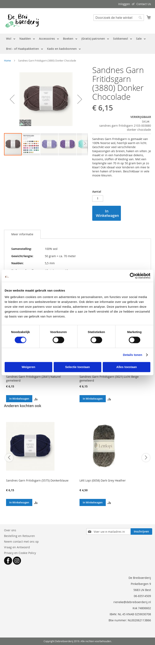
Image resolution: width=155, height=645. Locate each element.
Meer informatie (22, 234)
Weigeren (28, 367)
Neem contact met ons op (21, 541)
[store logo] (22, 21)
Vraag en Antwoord (17, 547)
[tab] (22, 234)
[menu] (77, 44)
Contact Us (143, 4)
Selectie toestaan (77, 367)
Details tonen (132, 354)
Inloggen (124, 4)
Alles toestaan (126, 367)
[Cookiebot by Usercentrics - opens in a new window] (132, 276)
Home (7, 60)
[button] (12, 99)
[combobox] (118, 17)
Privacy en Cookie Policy (20, 553)
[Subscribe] (141, 531)
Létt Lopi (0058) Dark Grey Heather (103, 480)
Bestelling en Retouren (19, 536)
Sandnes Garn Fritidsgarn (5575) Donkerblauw (37, 480)
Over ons (10, 530)
